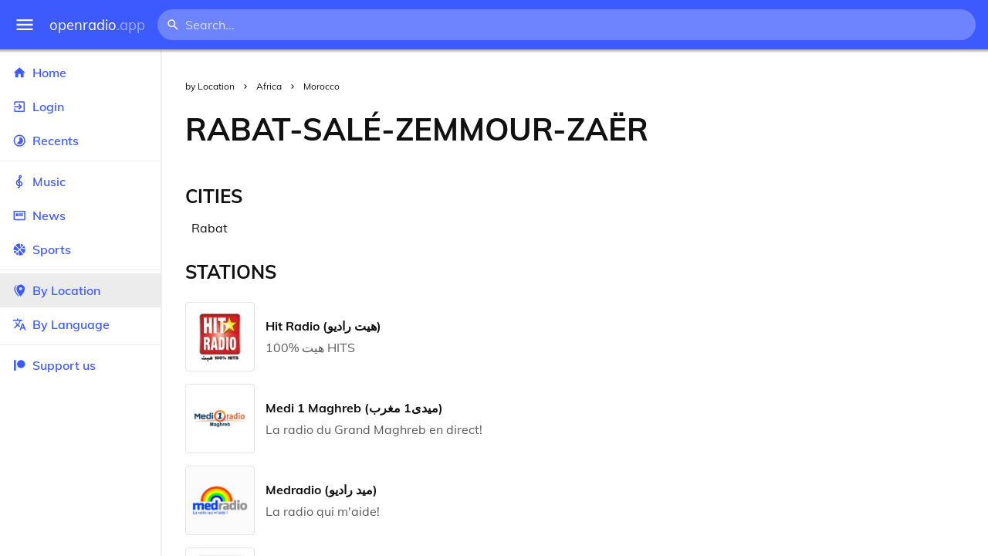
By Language (80, 324)
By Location (80, 290)
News (80, 215)
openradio (97, 25)
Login (80, 107)
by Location (210, 86)
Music (80, 181)
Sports (80, 249)
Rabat (209, 228)
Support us (54, 365)
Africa (269, 86)
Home (80, 73)
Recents (80, 141)
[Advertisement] (830, 129)
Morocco (321, 86)
